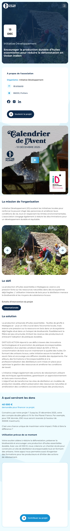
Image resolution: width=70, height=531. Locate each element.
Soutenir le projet (20, 114)
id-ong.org (18, 86)
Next (62, 250)
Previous (7, 250)
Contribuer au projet (34, 518)
